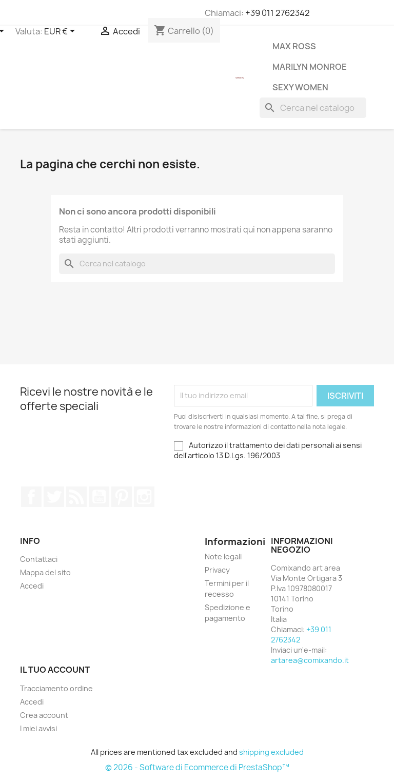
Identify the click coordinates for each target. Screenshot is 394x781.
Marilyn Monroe (309, 66)
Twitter (54, 496)
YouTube (99, 496)
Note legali (223, 556)
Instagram (144, 496)
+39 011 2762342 (277, 12)
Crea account (44, 715)
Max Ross (294, 46)
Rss (76, 496)
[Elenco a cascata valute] (61, 32)
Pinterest (121, 496)
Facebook (31, 496)
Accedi (32, 586)
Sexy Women (300, 87)
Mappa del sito (45, 572)
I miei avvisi (38, 728)
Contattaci (38, 559)
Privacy (217, 570)
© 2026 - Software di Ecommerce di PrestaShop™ (197, 767)
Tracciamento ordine (56, 688)
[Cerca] (313, 107)
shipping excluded (271, 752)
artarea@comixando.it (310, 660)
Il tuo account (55, 669)
